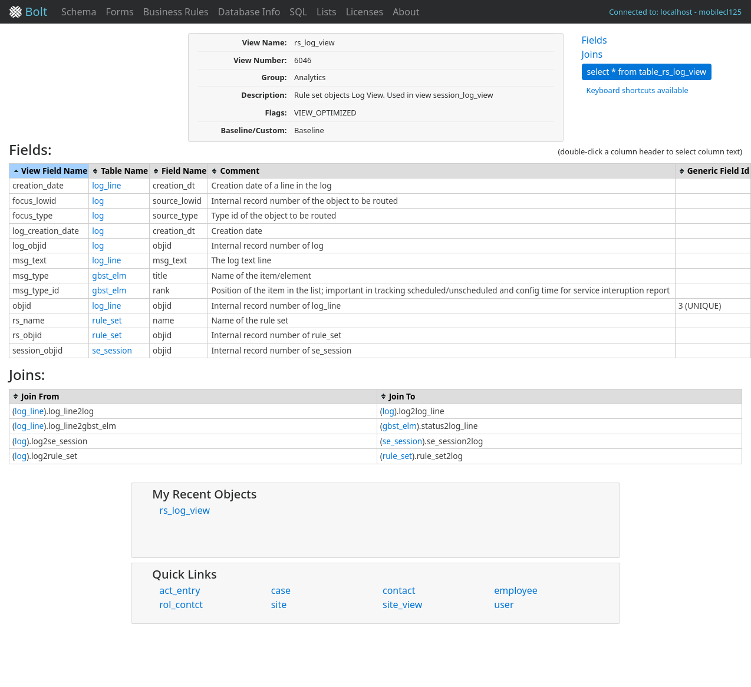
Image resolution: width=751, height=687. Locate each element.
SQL (298, 11)
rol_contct (181, 604)
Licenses (364, 11)
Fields (594, 40)
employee (516, 590)
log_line (106, 185)
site (279, 604)
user (503, 604)
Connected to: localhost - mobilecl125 (675, 11)
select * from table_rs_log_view (647, 71)
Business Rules (176, 11)
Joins (592, 54)
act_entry (179, 590)
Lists (327, 11)
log (98, 200)
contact (399, 590)
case (281, 590)
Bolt (28, 11)
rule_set (106, 320)
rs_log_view (184, 510)
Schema (78, 11)
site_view (402, 604)
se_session (112, 350)
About (406, 11)
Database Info (249, 11)
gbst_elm (109, 275)
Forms (119, 11)
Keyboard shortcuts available (638, 90)
